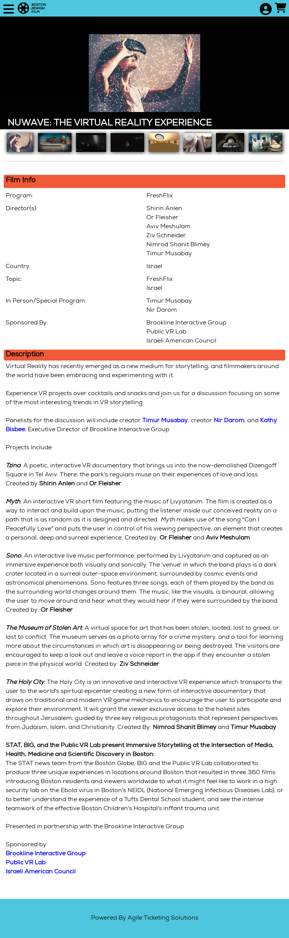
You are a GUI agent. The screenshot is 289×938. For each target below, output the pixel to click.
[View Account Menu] (265, 10)
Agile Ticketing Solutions (163, 918)
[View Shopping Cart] (280, 9)
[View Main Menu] (8, 10)
